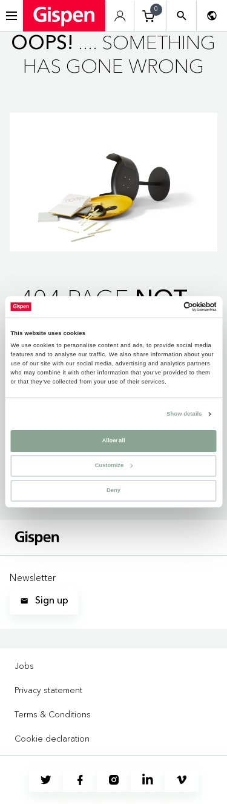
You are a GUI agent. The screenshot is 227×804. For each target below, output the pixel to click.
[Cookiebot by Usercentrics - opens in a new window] (164, 306)
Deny (113, 490)
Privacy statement (48, 690)
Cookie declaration (52, 738)
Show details (184, 414)
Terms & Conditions (53, 714)
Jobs (24, 665)
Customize (114, 465)
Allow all (113, 440)
